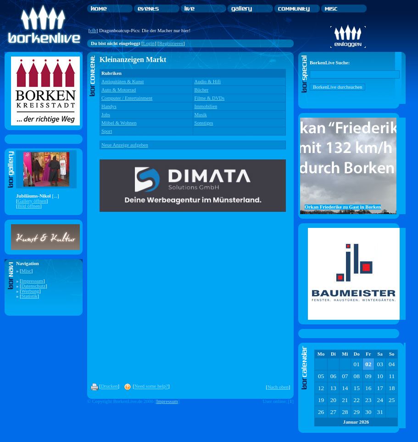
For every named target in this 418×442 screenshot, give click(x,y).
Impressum (32, 280)
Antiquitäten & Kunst (122, 81)
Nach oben (278, 387)
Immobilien (206, 106)
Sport (106, 131)
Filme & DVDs (210, 98)
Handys (109, 106)
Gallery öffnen (32, 201)
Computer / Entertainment (126, 98)
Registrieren (171, 43)
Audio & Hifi (208, 81)
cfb (93, 30)
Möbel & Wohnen (119, 122)
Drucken (109, 386)
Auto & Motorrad (118, 89)
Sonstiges (204, 122)
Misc (26, 270)
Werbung (30, 291)
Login (149, 43)
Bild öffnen (29, 206)
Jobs (105, 114)
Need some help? (151, 386)
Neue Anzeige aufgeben (124, 144)
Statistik (30, 296)
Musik (201, 114)
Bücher (202, 89)
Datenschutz (34, 286)
